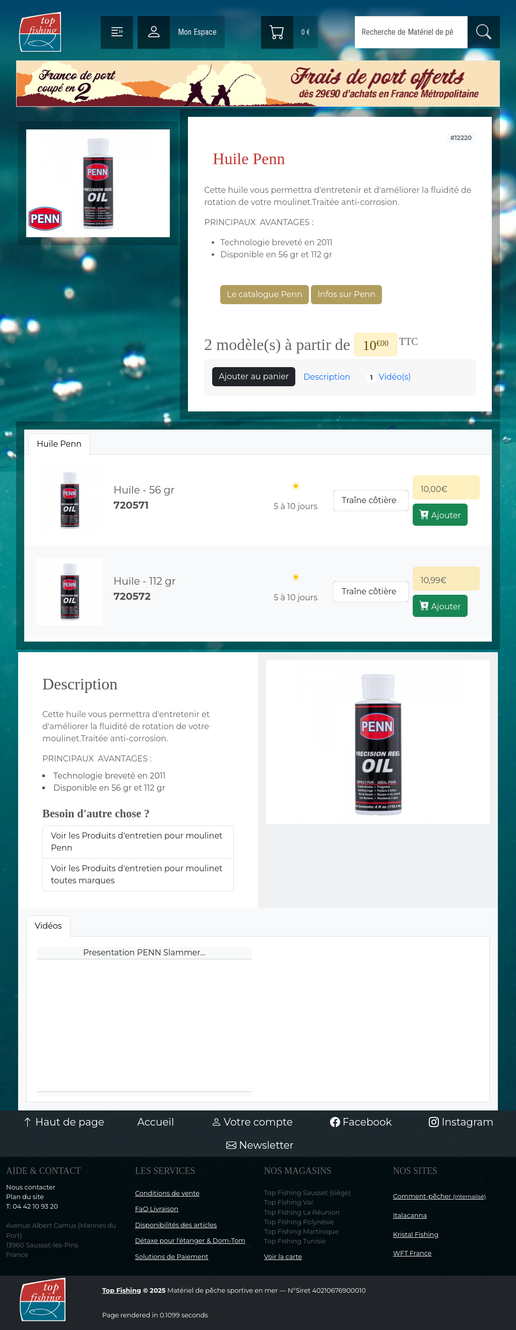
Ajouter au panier (254, 376)
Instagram (461, 1122)
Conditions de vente (167, 1193)
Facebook (361, 1122)
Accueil (155, 1122)
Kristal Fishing (415, 1234)
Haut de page (63, 1122)
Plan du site (25, 1197)
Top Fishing (121, 1290)
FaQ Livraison (156, 1209)
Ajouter (440, 515)
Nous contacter (30, 1187)
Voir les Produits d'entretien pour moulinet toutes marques (137, 874)
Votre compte (252, 1122)
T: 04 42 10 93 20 (32, 1206)
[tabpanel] (258, 546)
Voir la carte (283, 1257)
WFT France (412, 1253)
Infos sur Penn (346, 294)
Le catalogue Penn (264, 294)
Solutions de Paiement (171, 1257)
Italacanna (410, 1215)
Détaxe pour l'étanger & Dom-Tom (190, 1240)
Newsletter (260, 1145)
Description (326, 377)
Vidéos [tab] (48, 926)
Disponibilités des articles (176, 1225)
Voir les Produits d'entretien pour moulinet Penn (137, 842)
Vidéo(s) (388, 377)
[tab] (59, 444)
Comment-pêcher (439, 1196)
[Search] (411, 32)
